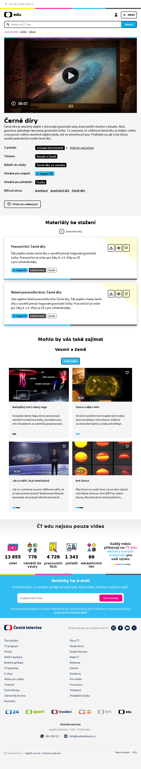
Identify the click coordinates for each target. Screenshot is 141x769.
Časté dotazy (11, 689)
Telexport (75, 689)
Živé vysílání (11, 640)
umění (23, 31)
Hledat (129, 24)
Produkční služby (80, 695)
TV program (11, 645)
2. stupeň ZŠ (45, 174)
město (32, 31)
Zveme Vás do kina (14, 695)
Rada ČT (74, 656)
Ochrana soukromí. (51, 752)
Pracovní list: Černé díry (28, 246)
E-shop (8, 673)
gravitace (41, 190)
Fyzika (41, 182)
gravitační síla (59, 190)
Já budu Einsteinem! (50, 148)
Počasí (8, 651)
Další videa (70, 360)
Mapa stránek (122, 752)
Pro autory (76, 684)
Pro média (76, 678)
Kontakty (9, 700)
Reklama (75, 662)
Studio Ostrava (78, 651)
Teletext (9, 684)
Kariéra (74, 667)
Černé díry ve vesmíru (51, 165)
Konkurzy (75, 673)
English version (33, 752)
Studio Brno (77, 645)
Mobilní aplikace (13, 662)
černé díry (78, 190)
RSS (135, 752)
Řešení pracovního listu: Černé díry (36, 292)
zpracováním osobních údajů (70, 612)
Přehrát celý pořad (81, 148)
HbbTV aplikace (13, 656)
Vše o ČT (75, 640)
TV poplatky (11, 667)
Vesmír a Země (46, 156)
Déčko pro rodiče (14, 678)
